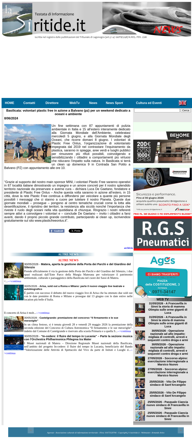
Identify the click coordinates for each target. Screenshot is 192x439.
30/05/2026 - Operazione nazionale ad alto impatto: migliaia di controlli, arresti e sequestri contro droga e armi (168, 335)
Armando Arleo (158, 433)
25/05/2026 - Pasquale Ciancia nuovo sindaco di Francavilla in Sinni (168, 405)
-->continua (14, 281)
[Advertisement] (97, 68)
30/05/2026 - (78, 338)
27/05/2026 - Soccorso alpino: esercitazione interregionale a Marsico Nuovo (168, 361)
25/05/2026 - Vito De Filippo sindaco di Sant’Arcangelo (167, 383)
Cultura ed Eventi (149, 103)
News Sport (114, 103)
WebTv (74, 103)
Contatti (29, 103)
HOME (9, 103)
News (93, 103)
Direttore (52, 103)
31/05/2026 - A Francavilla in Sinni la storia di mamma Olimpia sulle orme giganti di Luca (167, 308)
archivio (128, 247)
